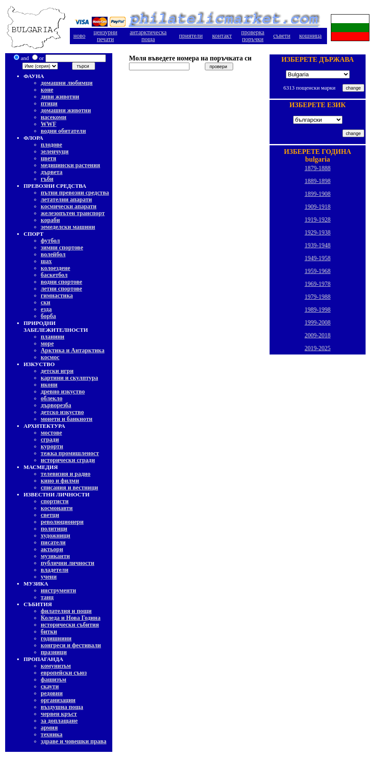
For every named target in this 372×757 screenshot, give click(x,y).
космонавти (57, 508)
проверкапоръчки (252, 35)
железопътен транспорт (73, 213)
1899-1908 (318, 194)
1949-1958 (318, 258)
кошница (310, 36)
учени (49, 577)
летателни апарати (66, 199)
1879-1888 (318, 168)
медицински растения (70, 165)
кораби (50, 220)
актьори (52, 549)
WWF (49, 124)
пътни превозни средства (75, 192)
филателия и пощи (66, 611)
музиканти (55, 556)
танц (47, 597)
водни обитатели (63, 131)
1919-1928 (318, 219)
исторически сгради (68, 460)
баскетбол (54, 275)
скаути (50, 686)
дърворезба (56, 405)
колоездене (55, 268)
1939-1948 (318, 245)
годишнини (56, 638)
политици (54, 529)
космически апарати (68, 206)
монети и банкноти (67, 419)
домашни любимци (67, 83)
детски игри (57, 371)
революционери (62, 522)
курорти (52, 446)
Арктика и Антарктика (73, 350)
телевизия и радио (65, 474)
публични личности (67, 563)
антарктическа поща (148, 35)
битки (49, 631)
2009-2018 (318, 335)
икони (49, 385)
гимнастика (57, 295)
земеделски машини (68, 227)
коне (47, 90)
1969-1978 (318, 284)
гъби (47, 179)
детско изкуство (62, 412)
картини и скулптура (69, 378)
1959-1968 (318, 271)
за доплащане (59, 721)
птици (49, 103)
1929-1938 (318, 232)
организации (58, 700)
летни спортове (61, 288)
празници (54, 652)
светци (50, 515)
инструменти (58, 590)
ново (79, 36)
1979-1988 (318, 297)
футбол (50, 240)
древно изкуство (63, 391)
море (47, 343)
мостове (51, 433)
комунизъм (56, 666)
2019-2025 (318, 348)
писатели (53, 542)
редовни (52, 693)
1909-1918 (318, 207)
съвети (282, 36)
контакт (222, 36)
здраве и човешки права (73, 741)
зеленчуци (55, 151)
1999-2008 (318, 322)
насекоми (53, 117)
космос (50, 357)
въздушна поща (62, 707)
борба (48, 316)
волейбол (53, 254)
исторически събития (70, 625)
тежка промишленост (70, 453)
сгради (50, 439)
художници (55, 535)
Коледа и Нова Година (70, 618)
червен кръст (59, 714)
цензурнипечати (105, 35)
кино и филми (60, 481)
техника (52, 734)
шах (46, 261)
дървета (52, 172)
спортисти (55, 501)
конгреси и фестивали (71, 645)
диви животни (60, 96)
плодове (51, 144)
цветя (48, 158)
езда (46, 309)
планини (52, 336)
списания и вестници (69, 487)
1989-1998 (318, 309)
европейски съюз (64, 673)
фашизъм (53, 679)
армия (49, 727)
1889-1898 (318, 181)
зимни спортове (62, 247)
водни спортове (61, 282)
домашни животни (66, 110)
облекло (52, 398)
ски (45, 302)
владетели (55, 570)
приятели (191, 36)
